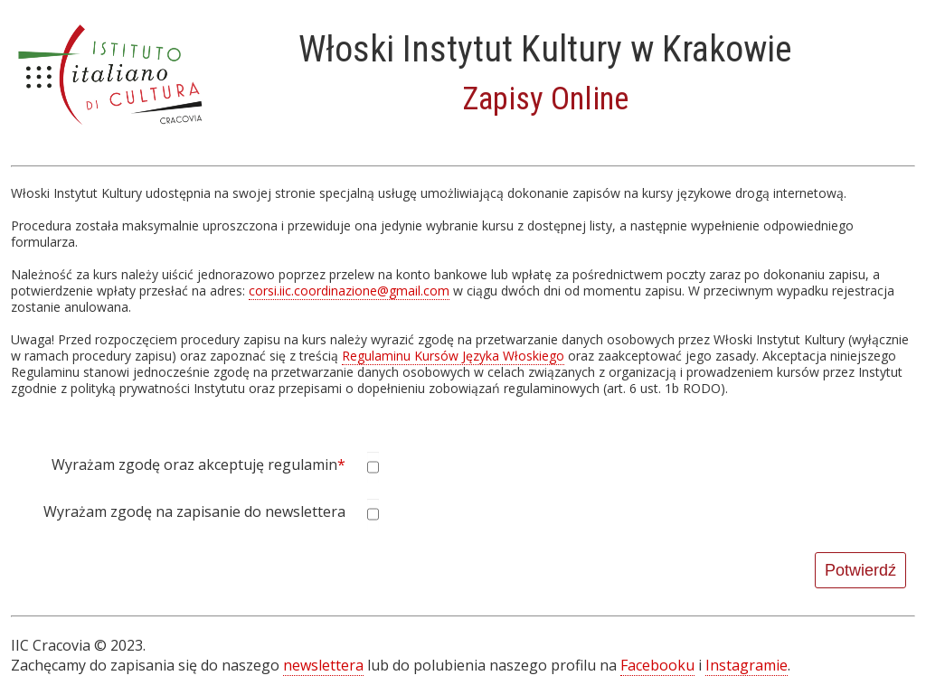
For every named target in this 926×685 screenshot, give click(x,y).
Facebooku (657, 665)
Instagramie (746, 665)
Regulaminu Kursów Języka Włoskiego (453, 355)
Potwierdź (860, 570)
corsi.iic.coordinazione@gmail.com (349, 290)
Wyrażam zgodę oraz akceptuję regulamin (194, 464)
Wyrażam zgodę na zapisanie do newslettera (194, 511)
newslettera (323, 665)
